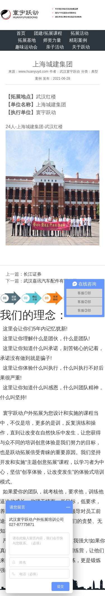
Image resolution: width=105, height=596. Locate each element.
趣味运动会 (26, 47)
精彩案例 (78, 40)
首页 (21, 33)
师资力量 (52, 40)
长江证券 (32, 274)
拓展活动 (79, 33)
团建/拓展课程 (48, 33)
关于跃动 (81, 47)
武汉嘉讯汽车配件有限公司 (50, 281)
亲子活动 (55, 47)
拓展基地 (27, 40)
